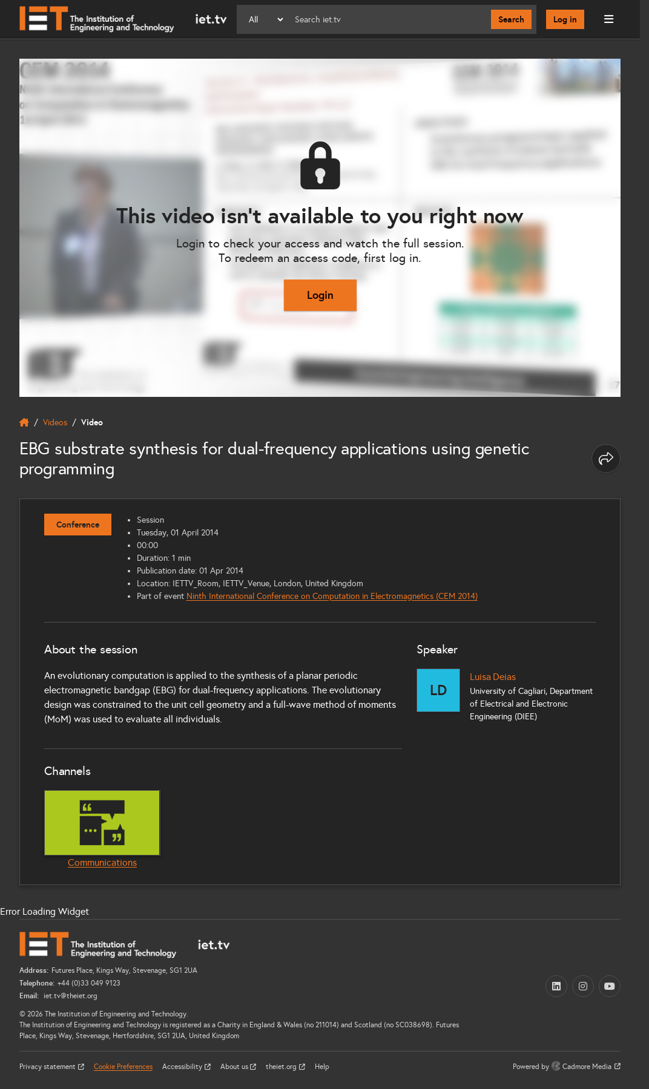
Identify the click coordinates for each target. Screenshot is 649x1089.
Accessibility (183, 1066)
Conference (77, 524)
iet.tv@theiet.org (69, 996)
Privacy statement (48, 1066)
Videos (55, 422)
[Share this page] (606, 458)
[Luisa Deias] (438, 690)
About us (235, 1066)
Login (320, 295)
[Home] (123, 19)
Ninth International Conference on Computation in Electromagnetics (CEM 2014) (332, 596)
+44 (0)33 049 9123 (89, 983)
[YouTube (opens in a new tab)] (610, 986)
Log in (565, 19)
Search (511, 19)
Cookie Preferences (123, 1066)
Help (322, 1066)
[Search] (388, 19)
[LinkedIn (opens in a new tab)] (556, 986)
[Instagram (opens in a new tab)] (583, 986)
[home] (24, 422)
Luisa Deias (492, 676)
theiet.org (282, 1066)
